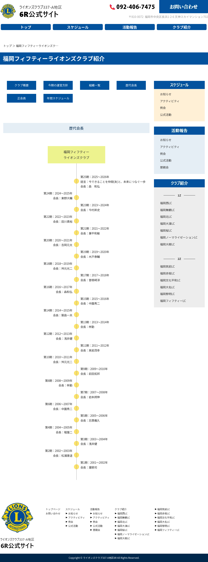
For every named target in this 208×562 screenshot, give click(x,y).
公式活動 (165, 115)
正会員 (21, 98)
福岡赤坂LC (167, 273)
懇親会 (164, 167)
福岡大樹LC (167, 244)
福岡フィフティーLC (173, 301)
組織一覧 (94, 85)
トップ (25, 27)
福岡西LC (166, 203)
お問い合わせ (53, 513)
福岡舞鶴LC (167, 210)
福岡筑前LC (167, 266)
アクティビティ (170, 101)
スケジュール (78, 27)
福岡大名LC (167, 287)
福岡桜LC (166, 230)
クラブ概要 (21, 85)
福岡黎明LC (167, 294)
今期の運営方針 (58, 85)
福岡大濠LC (167, 223)
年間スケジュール (58, 98)
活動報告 (129, 27)
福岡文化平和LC (170, 280)
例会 (163, 108)
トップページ (53, 509)
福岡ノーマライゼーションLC (178, 237)
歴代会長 (131, 85)
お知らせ (165, 94)
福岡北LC (166, 217)
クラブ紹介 (182, 27)
